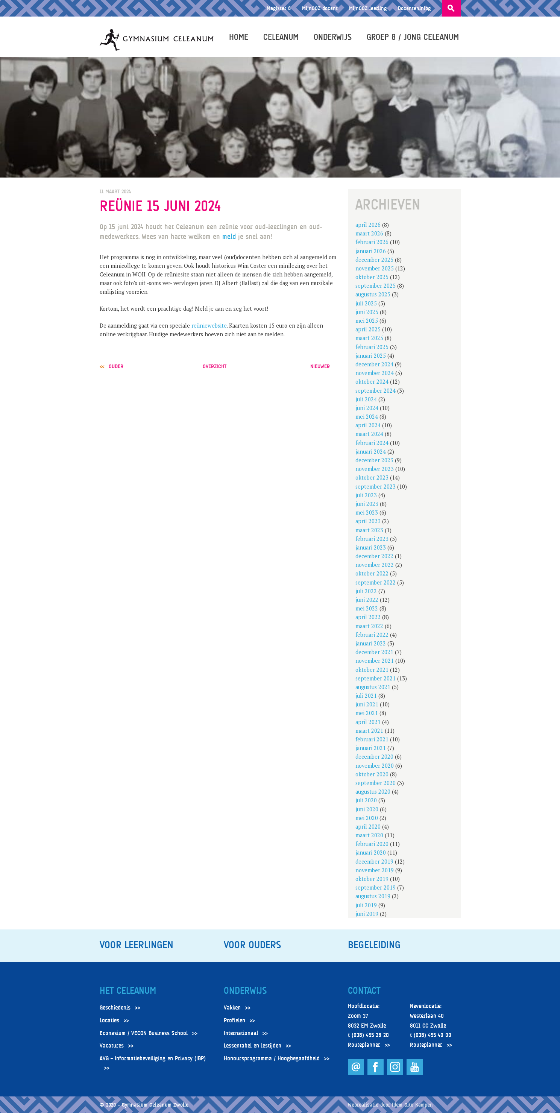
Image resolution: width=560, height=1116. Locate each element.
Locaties (109, 1023)
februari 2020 (372, 847)
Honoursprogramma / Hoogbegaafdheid (272, 1061)
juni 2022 (366, 603)
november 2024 (374, 376)
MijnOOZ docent (320, 8)
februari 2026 (372, 245)
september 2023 (375, 489)
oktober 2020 (372, 777)
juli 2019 (366, 908)
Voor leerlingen (136, 948)
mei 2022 (366, 611)
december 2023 (374, 463)
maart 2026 (369, 236)
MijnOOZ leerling (368, 8)
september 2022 (375, 585)
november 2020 (374, 768)
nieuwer (320, 369)
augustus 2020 (372, 795)
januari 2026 (370, 254)
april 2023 (368, 524)
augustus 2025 (372, 297)
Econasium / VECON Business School (144, 1036)
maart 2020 (369, 838)
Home (240, 38)
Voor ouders (252, 948)
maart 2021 (369, 734)
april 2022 (368, 620)
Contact (364, 994)
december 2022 (374, 559)
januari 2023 (370, 550)
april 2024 (368, 428)
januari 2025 (370, 359)
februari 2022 (372, 638)
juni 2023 (366, 507)
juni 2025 (366, 315)
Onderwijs (335, 38)
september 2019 (375, 890)
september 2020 (375, 786)
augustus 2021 (372, 690)
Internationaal (241, 1036)
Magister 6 (279, 8)
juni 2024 (366, 411)
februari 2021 (372, 742)
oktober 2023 (372, 480)
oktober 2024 (372, 385)
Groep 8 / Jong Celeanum (415, 38)
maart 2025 (369, 341)
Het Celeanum (128, 994)
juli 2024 (366, 402)
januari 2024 (370, 455)
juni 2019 (366, 917)
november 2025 (374, 271)
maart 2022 (369, 629)
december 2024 (374, 367)
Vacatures (112, 1049)
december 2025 (374, 263)
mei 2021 (366, 716)
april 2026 (368, 228)
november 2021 (374, 664)
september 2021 (375, 681)
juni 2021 (366, 707)
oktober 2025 (372, 280)
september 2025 (375, 289)
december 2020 (374, 760)
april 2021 (368, 725)
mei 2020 (366, 821)
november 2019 (374, 873)
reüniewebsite (209, 329)
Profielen (234, 1023)
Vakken (232, 1011)
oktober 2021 (372, 672)
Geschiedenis (115, 1011)
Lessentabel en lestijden (252, 1049)
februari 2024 (372, 445)
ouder (116, 369)
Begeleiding (374, 948)
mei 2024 (366, 420)
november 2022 (374, 568)
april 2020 (368, 830)
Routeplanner (364, 1048)
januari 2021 (370, 751)
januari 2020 (370, 855)
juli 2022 (366, 594)
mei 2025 (366, 324)
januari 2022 (370, 646)
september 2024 (375, 393)
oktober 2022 (372, 576)
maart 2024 (369, 437)
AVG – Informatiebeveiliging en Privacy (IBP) (153, 1061)
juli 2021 (366, 699)
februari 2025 (372, 350)
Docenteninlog (414, 8)
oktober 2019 (372, 882)
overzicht (214, 369)
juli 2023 (366, 498)
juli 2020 (366, 803)
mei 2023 (366, 515)
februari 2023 (372, 542)
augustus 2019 (372, 899)
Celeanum (282, 38)
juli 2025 (366, 306)
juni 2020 (366, 812)
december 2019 (374, 864)
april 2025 (368, 332)
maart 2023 (369, 533)
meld (230, 240)
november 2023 (374, 472)
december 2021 (374, 655)
